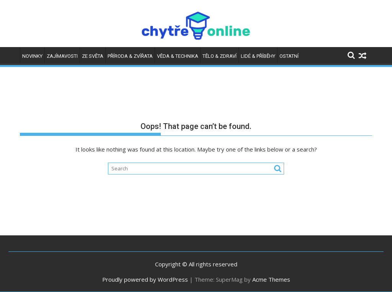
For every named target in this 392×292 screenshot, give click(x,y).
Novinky (32, 56)
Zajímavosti (62, 56)
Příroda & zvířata (130, 56)
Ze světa (92, 56)
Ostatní (289, 56)
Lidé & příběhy (258, 56)
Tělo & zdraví (220, 56)
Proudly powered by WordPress (145, 279)
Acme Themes (271, 279)
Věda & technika (177, 56)
